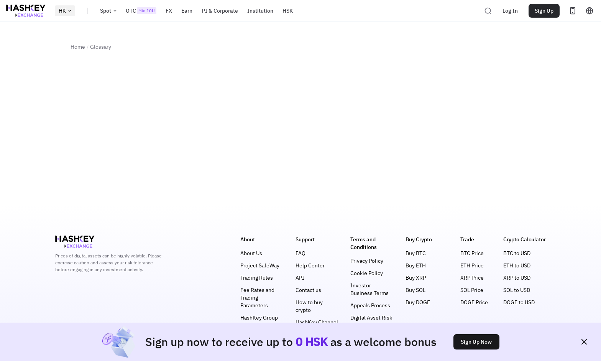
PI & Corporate (220, 10)
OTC (141, 10)
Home (78, 46)
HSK (287, 10)
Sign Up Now (476, 341)
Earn (186, 10)
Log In (510, 10)
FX (169, 10)
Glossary (100, 46)
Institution (260, 10)
